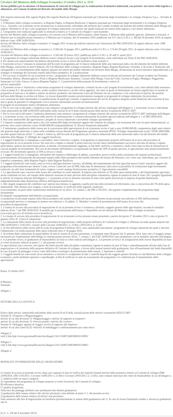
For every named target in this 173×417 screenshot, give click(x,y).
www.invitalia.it (43, 213)
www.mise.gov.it (10, 213)
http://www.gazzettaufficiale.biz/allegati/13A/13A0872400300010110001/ (50, 336)
